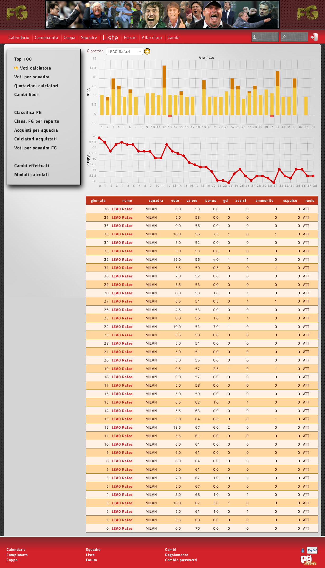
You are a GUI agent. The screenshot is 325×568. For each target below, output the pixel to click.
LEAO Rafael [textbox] (119, 51)
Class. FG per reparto (36, 121)
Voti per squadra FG (35, 147)
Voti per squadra (32, 76)
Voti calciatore (35, 68)
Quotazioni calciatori (36, 85)
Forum (130, 37)
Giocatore (95, 50)
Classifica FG (28, 112)
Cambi (174, 37)
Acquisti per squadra (36, 130)
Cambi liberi (27, 94)
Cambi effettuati (31, 165)
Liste (110, 37)
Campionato (46, 37)
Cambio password (181, 559)
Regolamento (176, 554)
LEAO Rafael (123, 209)
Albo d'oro (152, 37)
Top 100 (23, 59)
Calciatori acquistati (35, 138)
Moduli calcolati (31, 174)
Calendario (18, 37)
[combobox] (124, 51)
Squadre (89, 37)
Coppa (70, 37)
